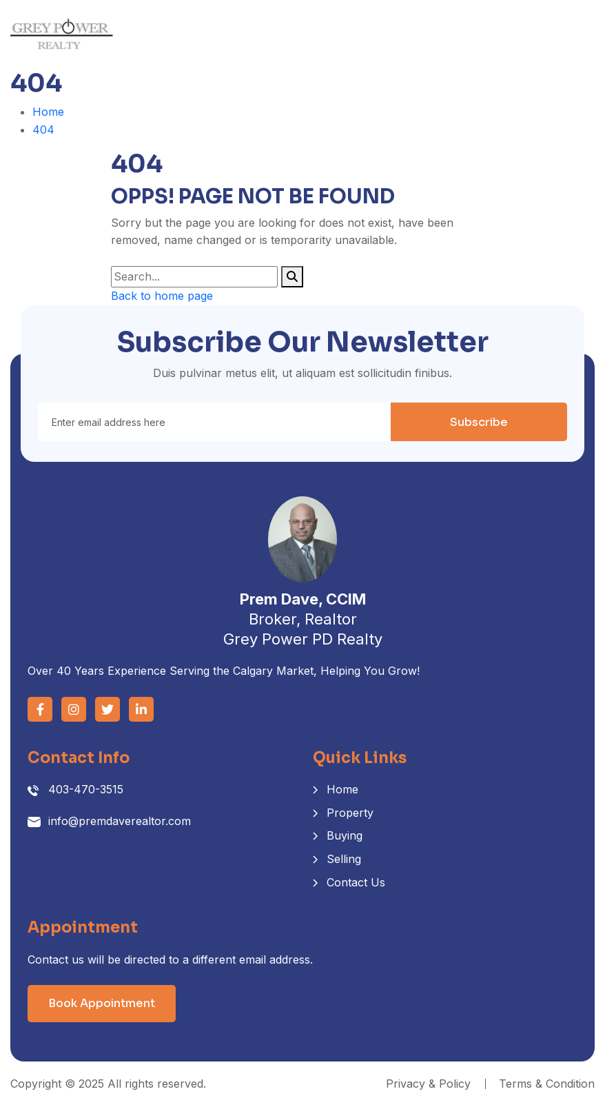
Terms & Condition (547, 1083)
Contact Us (356, 882)
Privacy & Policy (428, 1083)
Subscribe (479, 422)
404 (43, 129)
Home (48, 112)
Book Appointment (101, 1003)
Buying (344, 835)
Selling (344, 859)
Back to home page (162, 296)
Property (350, 813)
